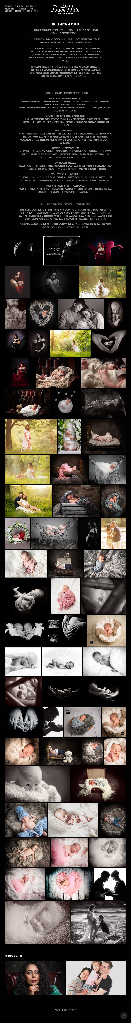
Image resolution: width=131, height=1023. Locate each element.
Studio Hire (9, 9)
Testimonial (21, 9)
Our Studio (19, 6)
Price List (33, 9)
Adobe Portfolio (70, 1010)
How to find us (32, 11)
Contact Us (19, 11)
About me (8, 11)
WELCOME (8, 6)
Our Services (31, 6)
